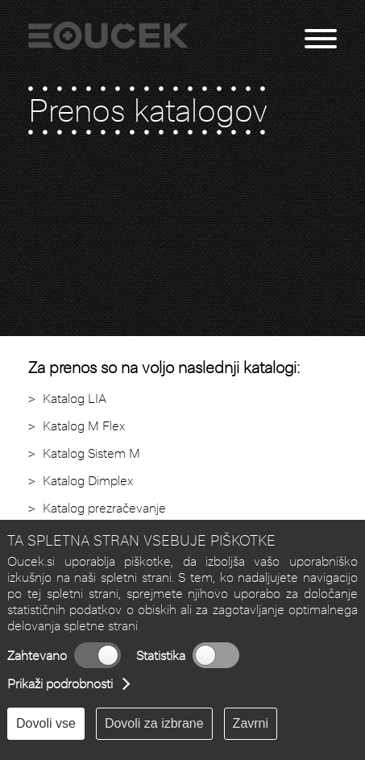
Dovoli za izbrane (154, 723)
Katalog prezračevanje (104, 508)
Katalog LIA (74, 398)
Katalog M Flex (84, 426)
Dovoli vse (46, 723)
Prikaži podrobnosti (60, 683)
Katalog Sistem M (91, 453)
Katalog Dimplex (88, 480)
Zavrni (250, 723)
